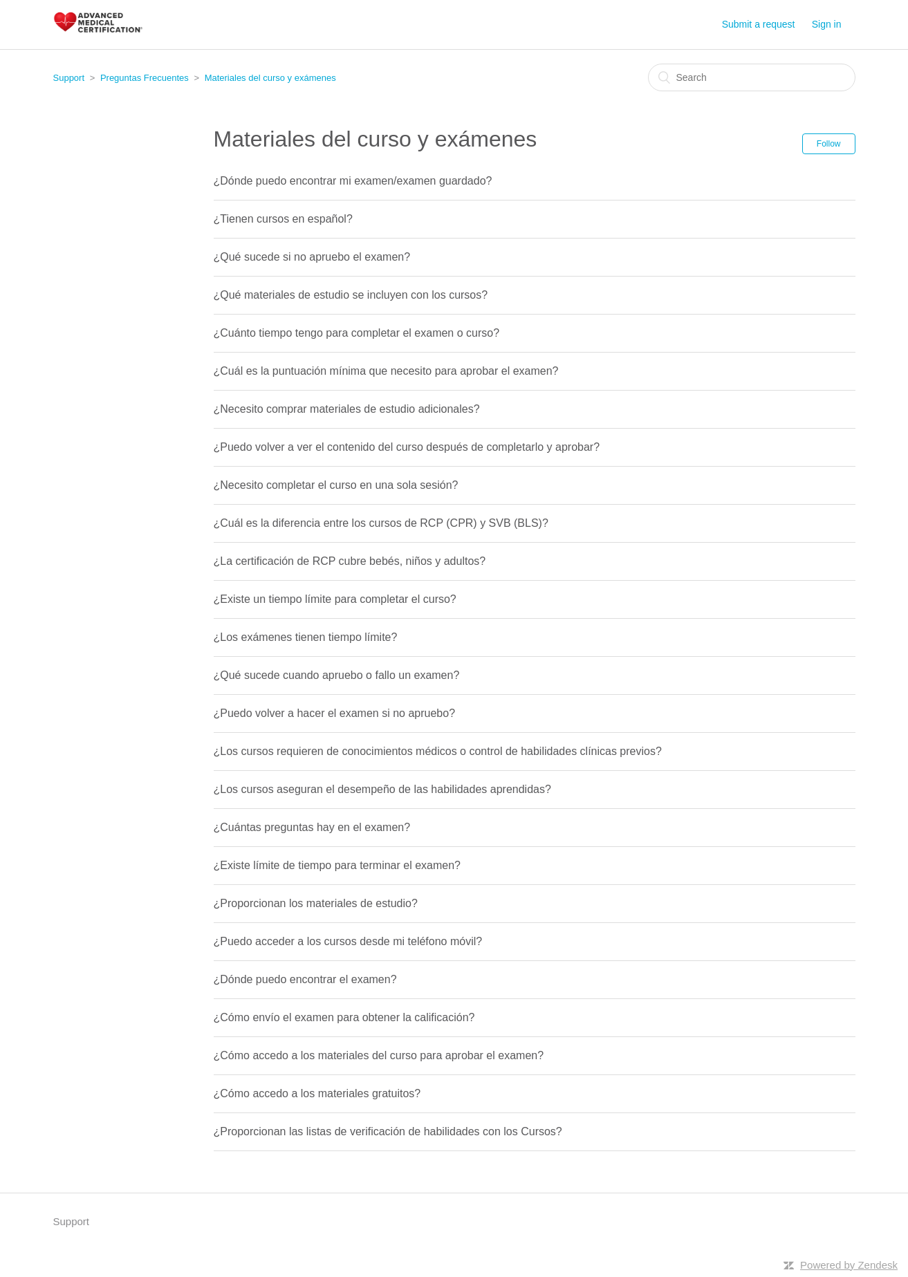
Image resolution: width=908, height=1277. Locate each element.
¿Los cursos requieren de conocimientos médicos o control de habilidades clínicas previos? (438, 751)
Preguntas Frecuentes (144, 78)
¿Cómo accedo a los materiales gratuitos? (317, 1093)
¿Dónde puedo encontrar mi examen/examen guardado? (353, 181)
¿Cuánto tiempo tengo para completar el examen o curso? (357, 333)
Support (69, 78)
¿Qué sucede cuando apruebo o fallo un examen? (337, 675)
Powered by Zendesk (849, 1265)
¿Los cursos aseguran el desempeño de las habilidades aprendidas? (382, 789)
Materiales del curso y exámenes (270, 78)
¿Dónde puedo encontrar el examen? (305, 979)
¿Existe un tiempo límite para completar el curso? (335, 599)
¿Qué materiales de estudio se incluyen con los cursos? (351, 295)
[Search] (751, 77)
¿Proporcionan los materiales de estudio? (316, 903)
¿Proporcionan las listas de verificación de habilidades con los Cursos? (388, 1131)
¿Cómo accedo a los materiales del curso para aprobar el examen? (379, 1055)
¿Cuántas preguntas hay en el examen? (312, 827)
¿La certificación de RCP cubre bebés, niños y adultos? (350, 561)
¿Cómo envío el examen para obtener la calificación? (344, 1017)
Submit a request (758, 24)
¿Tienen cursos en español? (283, 219)
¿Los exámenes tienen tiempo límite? (306, 637)
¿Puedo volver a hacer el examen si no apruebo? (335, 713)
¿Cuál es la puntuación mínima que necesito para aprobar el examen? (386, 371)
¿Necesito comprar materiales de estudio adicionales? (347, 409)
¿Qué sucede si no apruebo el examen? (312, 257)
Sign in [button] (827, 24)
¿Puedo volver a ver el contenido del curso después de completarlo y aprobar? (407, 447)
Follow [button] (829, 144)
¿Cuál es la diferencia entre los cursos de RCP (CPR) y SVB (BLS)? (381, 523)
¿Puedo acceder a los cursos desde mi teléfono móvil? (348, 941)
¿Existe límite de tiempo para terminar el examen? (337, 865)
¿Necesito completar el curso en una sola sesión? (336, 485)
